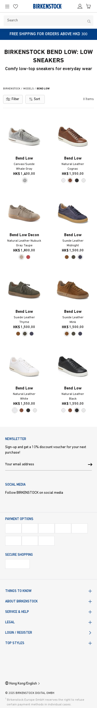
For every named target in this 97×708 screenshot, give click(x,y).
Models (28, 88)
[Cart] (89, 8)
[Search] (48, 20)
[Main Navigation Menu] (7, 6)
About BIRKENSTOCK (21, 601)
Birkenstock (11, 88)
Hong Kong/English (22, 683)
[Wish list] (16, 8)
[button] (90, 465)
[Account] (80, 8)
